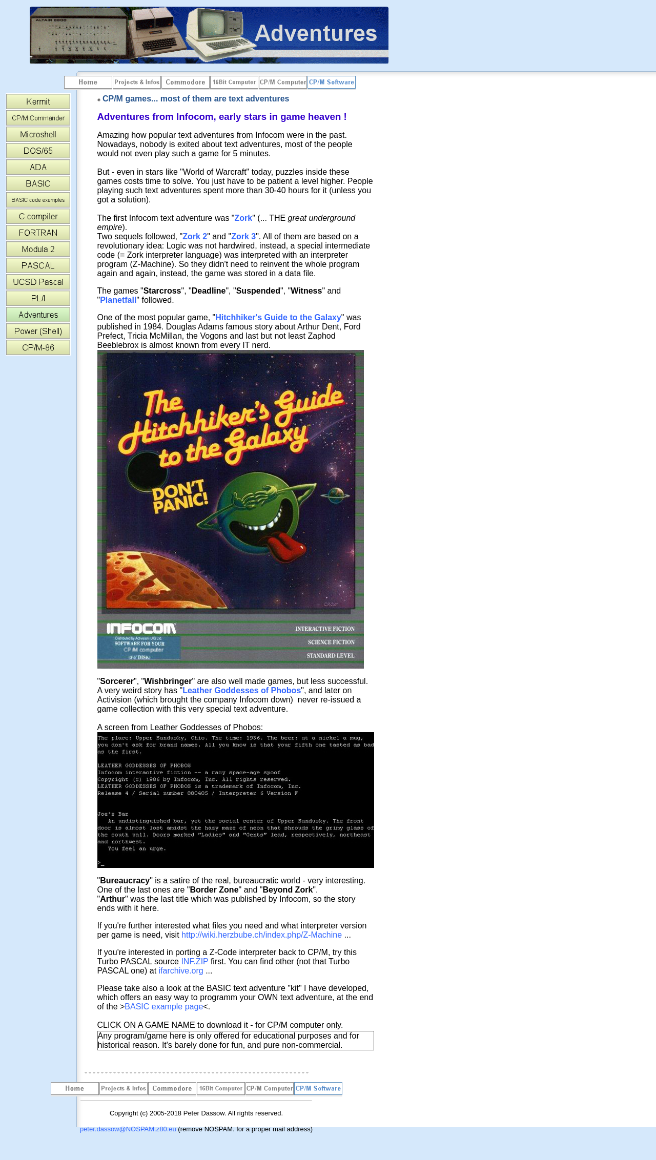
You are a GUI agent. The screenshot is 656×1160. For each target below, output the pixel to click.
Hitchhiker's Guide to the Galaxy (278, 317)
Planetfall (118, 300)
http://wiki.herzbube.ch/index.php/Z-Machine (261, 934)
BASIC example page (164, 1006)
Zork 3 (243, 236)
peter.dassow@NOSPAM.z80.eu (128, 1129)
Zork (244, 218)
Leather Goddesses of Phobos (241, 690)
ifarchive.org (181, 970)
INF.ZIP (194, 961)
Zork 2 (194, 236)
